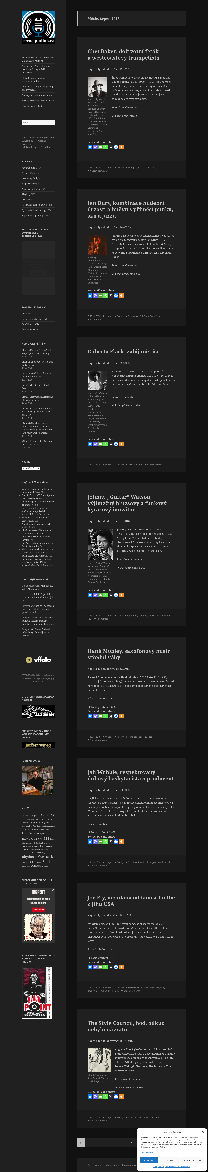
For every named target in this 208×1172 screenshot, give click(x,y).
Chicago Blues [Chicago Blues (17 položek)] (48, 819)
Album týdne (28, 167)
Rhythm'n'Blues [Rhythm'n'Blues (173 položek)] (33, 856)
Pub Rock (144, 316)
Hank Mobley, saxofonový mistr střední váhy (129, 654)
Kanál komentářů (31, 324)
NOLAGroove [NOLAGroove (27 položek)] (34, 846)
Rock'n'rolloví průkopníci (34, 204)
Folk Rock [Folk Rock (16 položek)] (38, 829)
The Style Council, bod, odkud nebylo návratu (126, 1026)
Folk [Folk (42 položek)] (33, 828)
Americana (153, 987)
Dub (130, 862)
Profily (25, 199)
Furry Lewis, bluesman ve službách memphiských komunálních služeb (35, 511)
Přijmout (149, 1160)
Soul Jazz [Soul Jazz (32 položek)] (26, 865)
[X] (111, 147)
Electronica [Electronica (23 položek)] (50, 825)
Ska (158, 316)
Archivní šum (28, 172)
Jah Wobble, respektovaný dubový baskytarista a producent (131, 775)
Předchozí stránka (81, 1142)
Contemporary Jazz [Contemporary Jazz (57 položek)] (39, 822)
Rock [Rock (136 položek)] (49, 856)
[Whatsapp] (105, 147)
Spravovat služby (147, 1152)
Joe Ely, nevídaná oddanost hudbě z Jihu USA (131, 900)
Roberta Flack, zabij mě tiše (124, 351)
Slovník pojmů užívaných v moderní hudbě (34, 80)
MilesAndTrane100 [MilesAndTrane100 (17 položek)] (28, 843)
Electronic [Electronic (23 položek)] (41, 825)
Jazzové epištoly (30, 178)
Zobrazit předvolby (192, 1160)
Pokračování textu (124, 107)
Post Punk (143, 862)
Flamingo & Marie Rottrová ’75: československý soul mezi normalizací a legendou (38, 552)
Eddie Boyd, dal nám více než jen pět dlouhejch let (37, 597)
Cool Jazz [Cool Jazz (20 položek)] (25, 826)
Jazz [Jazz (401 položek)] (46, 838)
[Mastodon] (95, 147)
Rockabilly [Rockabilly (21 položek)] (38, 862)
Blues (145, 615)
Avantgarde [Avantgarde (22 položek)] (34, 815)
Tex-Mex (115, 990)
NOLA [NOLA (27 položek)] (24, 846)
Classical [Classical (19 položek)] (25, 823)
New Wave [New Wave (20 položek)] (46, 843)
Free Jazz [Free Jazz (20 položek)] (45, 829)
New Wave (133, 316)
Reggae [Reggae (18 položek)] (44, 853)
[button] (202, 1132)
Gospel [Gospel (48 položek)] (40, 833)
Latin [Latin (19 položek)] (52, 839)
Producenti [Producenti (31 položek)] (43, 849)
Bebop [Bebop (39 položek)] (42, 815)
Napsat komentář (99, 170)
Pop (135, 464)
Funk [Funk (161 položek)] (26, 833)
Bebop (131, 167)
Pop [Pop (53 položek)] (42, 846)
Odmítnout (169, 1160)
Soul (140, 464)
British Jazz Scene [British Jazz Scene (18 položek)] (37, 819)
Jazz (130, 464)
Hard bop (133, 736)
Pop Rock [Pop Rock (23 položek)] (48, 846)
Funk (151, 615)
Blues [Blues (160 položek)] (50, 815)
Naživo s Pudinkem (31, 188)
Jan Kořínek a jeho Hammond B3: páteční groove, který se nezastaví (37, 411)
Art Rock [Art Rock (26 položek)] (25, 815)
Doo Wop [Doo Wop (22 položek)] (32, 826)
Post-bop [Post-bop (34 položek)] (26, 849)
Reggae (153, 862)
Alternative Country (137, 987)
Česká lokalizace (30, 329)
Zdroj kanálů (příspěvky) (34, 318)
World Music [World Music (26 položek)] (43, 866)
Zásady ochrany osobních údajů (177, 1167)
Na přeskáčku (29, 183)
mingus (108, 167)
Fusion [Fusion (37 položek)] (33, 833)
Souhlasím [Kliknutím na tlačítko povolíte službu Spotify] (38, 273)
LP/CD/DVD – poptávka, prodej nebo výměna (37, 88)
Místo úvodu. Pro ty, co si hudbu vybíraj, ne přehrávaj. (38, 59)
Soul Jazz (148, 736)
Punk (152, 316)
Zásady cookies (158, 1167)
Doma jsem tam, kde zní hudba (37, 95)
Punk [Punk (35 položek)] (38, 852)
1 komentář (96, 319)
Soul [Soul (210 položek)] (46, 861)
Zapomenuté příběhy (32, 215)
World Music (164, 862)
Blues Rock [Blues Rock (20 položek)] (26, 819)
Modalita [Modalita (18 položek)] (39, 843)
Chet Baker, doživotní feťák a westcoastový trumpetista (123, 54)
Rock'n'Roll (93, 990)
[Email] (100, 147)
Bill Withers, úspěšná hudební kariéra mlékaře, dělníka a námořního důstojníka (37, 562)
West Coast (151, 167)
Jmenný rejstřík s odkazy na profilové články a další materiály (36, 69)
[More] (121, 147)
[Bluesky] (90, 147)
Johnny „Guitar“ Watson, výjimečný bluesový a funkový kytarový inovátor (127, 503)
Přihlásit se (27, 313)
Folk (162, 987)
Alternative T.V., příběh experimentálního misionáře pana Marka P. (38, 609)
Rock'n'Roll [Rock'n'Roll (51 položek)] (28, 861)
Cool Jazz (140, 167)
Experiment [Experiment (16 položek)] (26, 829)
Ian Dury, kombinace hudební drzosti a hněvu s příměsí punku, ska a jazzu (130, 209)
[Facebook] (116, 147)
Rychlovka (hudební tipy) (34, 210)
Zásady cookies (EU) (32, 106)
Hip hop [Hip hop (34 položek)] (38, 838)
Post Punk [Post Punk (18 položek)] (34, 849)
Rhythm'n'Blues (163, 615)
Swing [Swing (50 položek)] (34, 865)
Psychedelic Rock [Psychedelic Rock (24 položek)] (29, 852)
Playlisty (26, 194)
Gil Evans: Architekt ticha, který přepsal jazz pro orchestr (36, 632)
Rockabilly (105, 990)
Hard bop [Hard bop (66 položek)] (27, 838)
